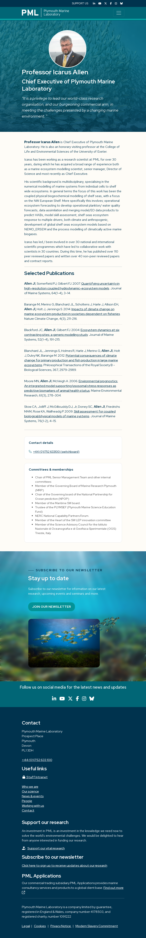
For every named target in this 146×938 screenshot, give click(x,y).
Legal (26, 926)
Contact (28, 810)
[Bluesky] (121, 3)
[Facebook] (111, 3)
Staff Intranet (35, 777)
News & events (33, 796)
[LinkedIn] (94, 3)
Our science (30, 791)
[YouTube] (99, 3)
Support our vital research (46, 848)
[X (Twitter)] (105, 3)
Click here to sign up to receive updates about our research (64, 865)
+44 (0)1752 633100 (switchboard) (56, 452)
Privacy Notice (61, 926)
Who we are (30, 787)
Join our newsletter (51, 607)
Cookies (40, 926)
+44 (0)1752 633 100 (37, 760)
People (27, 801)
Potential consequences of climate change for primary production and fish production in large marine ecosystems (71, 360)
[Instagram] (116, 3)
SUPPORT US (80, 3)
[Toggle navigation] (118, 13)
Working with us (33, 806)
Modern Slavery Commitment (96, 926)
